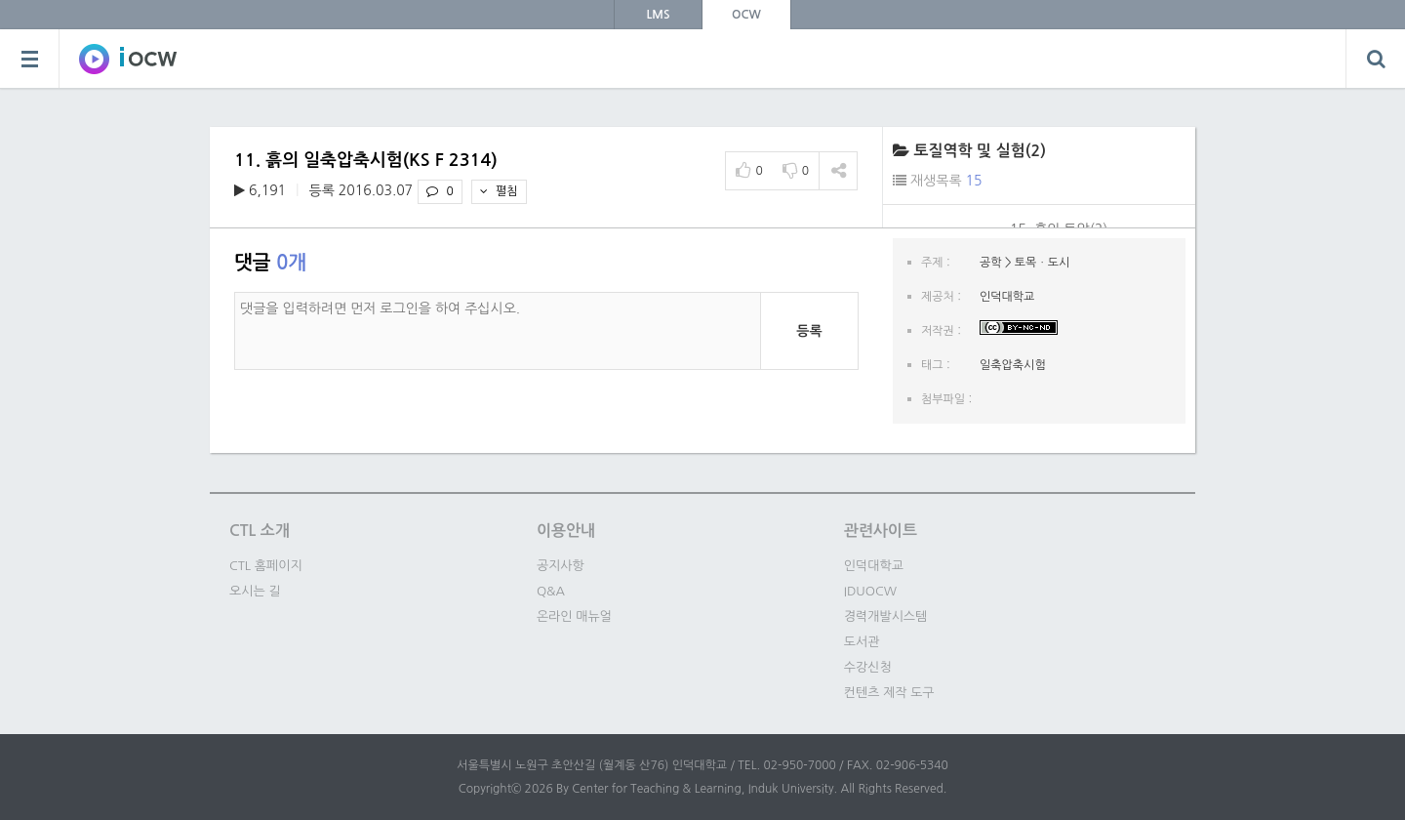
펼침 (499, 191)
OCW (746, 14)
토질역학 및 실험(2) (979, 151)
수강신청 (868, 667)
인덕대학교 (873, 565)
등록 (809, 331)
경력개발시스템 (886, 616)
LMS (658, 14)
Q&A (551, 591)
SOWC (128, 58)
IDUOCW (870, 591)
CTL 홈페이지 (265, 565)
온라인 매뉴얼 (574, 616)
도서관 (862, 642)
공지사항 (560, 565)
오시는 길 (255, 591)
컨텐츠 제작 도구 (889, 692)
